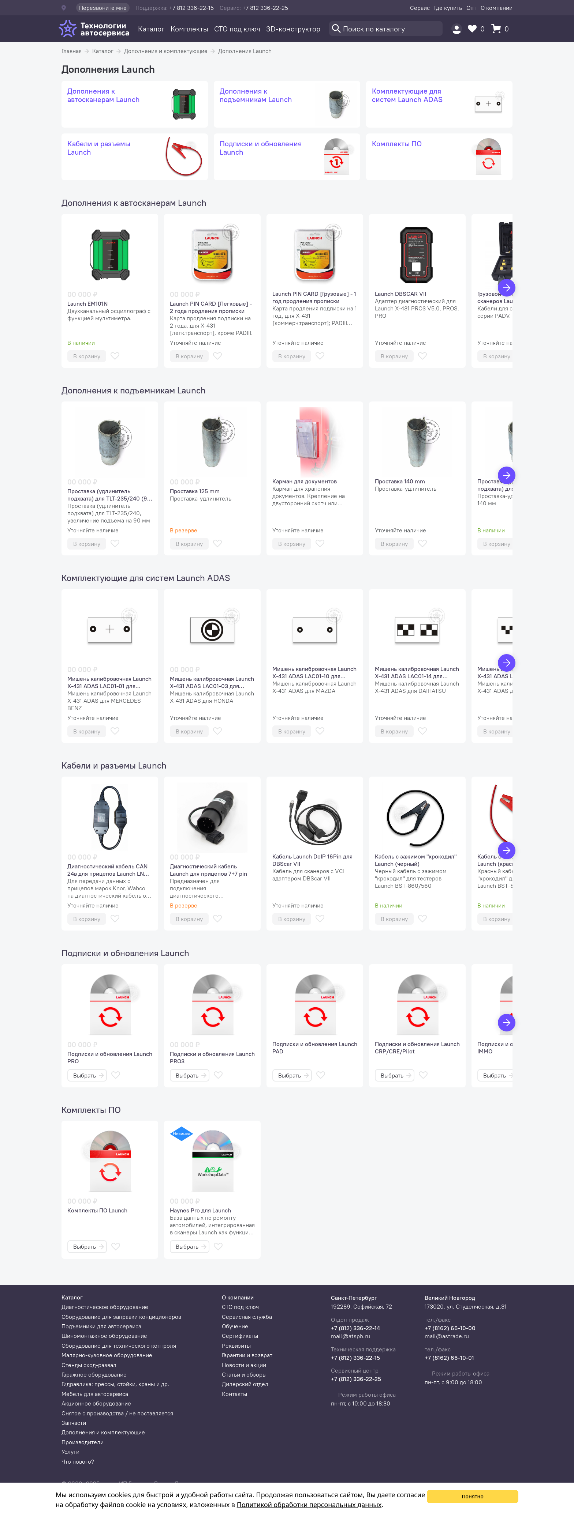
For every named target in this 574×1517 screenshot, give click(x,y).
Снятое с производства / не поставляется (117, 1413)
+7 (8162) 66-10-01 (449, 1357)
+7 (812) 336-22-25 (356, 1379)
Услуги (70, 1451)
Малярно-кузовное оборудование (106, 1355)
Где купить (448, 7)
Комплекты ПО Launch (97, 1210)
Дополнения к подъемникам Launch (133, 390)
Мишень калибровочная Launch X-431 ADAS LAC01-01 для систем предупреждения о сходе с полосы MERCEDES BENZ (109, 682)
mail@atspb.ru (350, 1336)
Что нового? (77, 1461)
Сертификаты (240, 1335)
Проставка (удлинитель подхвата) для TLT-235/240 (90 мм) (109, 494)
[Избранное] (478, 28)
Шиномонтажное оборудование (104, 1335)
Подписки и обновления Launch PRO (109, 1057)
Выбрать (88, 1075)
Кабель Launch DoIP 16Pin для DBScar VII (312, 860)
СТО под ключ (237, 28)
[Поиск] (386, 28)
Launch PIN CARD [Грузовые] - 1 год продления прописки (314, 297)
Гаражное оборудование (94, 1374)
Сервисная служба (247, 1316)
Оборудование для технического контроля (118, 1345)
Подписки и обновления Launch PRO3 (212, 1057)
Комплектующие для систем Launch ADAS (145, 577)
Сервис (420, 7)
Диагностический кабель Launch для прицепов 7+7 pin (208, 870)
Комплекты (189, 28)
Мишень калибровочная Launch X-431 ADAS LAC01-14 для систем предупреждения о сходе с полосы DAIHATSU (417, 672)
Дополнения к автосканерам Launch (133, 202)
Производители (82, 1442)
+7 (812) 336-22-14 (355, 1328)
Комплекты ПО (91, 1109)
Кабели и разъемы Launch (114, 765)
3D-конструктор (293, 28)
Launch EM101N (87, 303)
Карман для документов (304, 481)
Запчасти (73, 1422)
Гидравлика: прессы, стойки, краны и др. (115, 1384)
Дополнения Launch (245, 51)
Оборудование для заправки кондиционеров (121, 1316)
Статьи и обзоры (244, 1374)
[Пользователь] (456, 28)
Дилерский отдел (245, 1384)
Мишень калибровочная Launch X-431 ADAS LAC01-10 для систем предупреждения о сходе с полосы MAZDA (314, 672)
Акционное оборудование (96, 1403)
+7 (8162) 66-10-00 (450, 1328)
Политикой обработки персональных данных (309, 1504)
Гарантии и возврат (247, 1355)
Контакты (234, 1393)
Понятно (473, 1496)
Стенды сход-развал (88, 1365)
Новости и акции (244, 1365)
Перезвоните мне (103, 7)
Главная (71, 51)
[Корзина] (501, 28)
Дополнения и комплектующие (166, 51)
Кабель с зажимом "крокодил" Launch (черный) (415, 860)
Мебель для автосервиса (94, 1393)
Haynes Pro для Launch (200, 1210)
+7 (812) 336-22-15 (355, 1357)
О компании (496, 7)
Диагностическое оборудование (104, 1306)
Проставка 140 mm (400, 481)
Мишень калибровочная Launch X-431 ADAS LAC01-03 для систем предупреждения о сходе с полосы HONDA (212, 682)
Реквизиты (236, 1345)
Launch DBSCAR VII (400, 293)
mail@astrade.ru (447, 1336)
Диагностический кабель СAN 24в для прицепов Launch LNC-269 (108, 870)
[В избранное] (115, 356)
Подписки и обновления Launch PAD (314, 1047)
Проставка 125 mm (195, 491)
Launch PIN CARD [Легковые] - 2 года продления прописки (211, 307)
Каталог (151, 28)
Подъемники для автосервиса (101, 1326)
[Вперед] (506, 288)
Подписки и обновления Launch (125, 952)
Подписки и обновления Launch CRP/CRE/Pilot (417, 1047)
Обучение (235, 1326)
